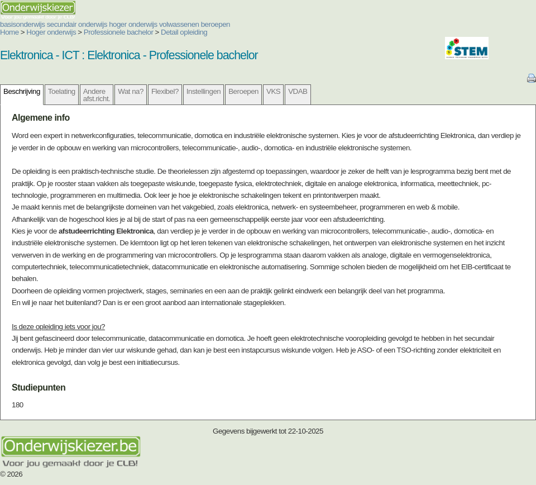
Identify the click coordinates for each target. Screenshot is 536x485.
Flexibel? (165, 91)
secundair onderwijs (77, 24)
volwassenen (179, 24)
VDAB (297, 91)
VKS (273, 91)
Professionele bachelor (119, 32)
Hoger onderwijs (51, 32)
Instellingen (203, 91)
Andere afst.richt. (97, 95)
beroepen (215, 24)
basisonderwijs (22, 24)
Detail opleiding (184, 32)
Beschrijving (21, 91)
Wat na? (130, 91)
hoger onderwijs (133, 24)
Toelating (61, 91)
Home (9, 32)
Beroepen (243, 91)
